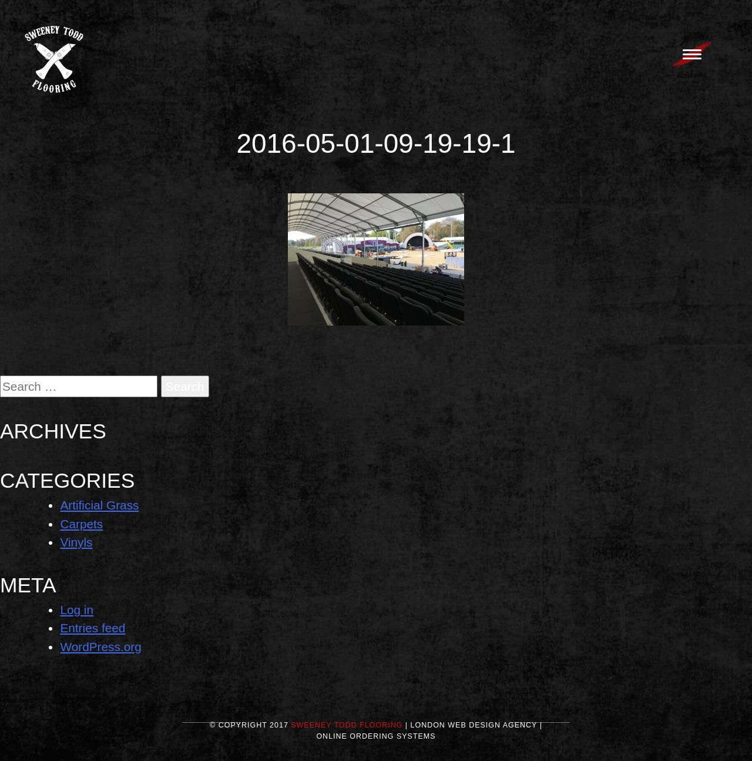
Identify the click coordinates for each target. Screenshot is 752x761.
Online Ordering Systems (375, 736)
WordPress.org (100, 646)
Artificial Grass (99, 505)
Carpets (81, 524)
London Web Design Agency (474, 725)
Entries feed (92, 628)
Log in (76, 609)
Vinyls (76, 542)
